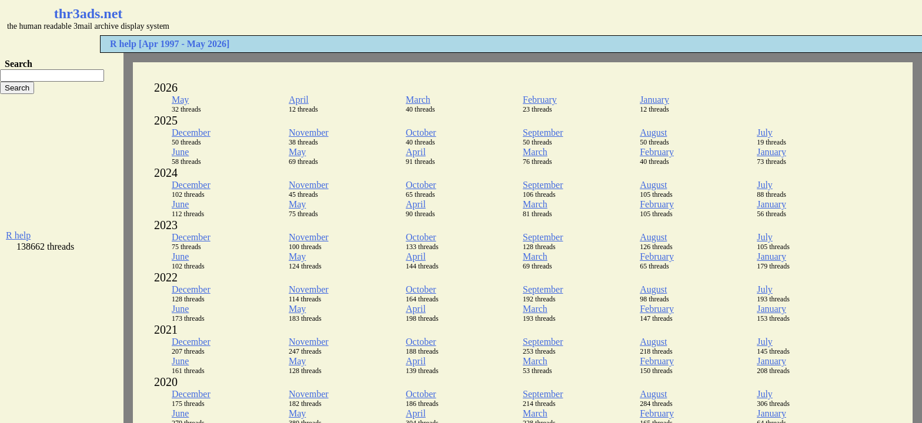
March (418, 100)
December (191, 132)
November (309, 132)
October (421, 132)
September (543, 132)
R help (18, 235)
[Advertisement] (350, 17)
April (299, 100)
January (654, 100)
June (180, 152)
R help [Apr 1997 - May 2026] (169, 44)
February (540, 100)
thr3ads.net (88, 13)
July (765, 132)
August (653, 132)
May (180, 100)
